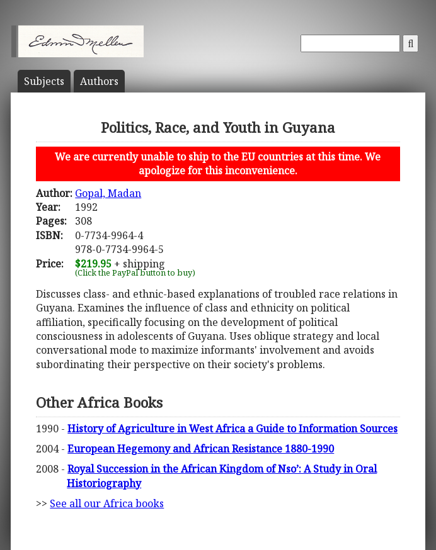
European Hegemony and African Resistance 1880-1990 (200, 449)
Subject (44, 81)
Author (99, 81)
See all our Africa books (107, 503)
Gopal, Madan (108, 193)
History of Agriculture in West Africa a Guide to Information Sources (232, 428)
